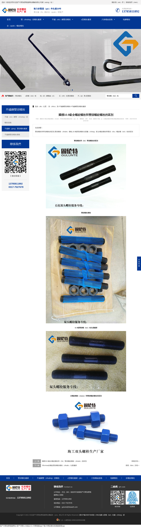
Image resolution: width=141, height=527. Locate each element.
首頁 (9, 19)
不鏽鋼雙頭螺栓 (64, 106)
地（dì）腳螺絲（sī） (47, 96)
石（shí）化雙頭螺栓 (66, 96)
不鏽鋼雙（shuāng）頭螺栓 (48, 478)
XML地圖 (99, 515)
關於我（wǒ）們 (117, 2)
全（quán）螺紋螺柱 (15, 26)
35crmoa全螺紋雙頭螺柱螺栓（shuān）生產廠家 (59, 465)
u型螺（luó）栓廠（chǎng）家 (114, 515)
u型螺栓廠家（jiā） (75, 478)
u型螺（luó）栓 (30, 96)
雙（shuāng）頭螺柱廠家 (31, 19)
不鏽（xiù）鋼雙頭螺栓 (61, 19)
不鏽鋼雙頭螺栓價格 (12, 135)
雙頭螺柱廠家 (23, 478)
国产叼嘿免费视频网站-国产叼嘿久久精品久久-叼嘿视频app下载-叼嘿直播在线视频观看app (32, 526)
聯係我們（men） (132, 2)
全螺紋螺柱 (130, 478)
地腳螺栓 (126, 19)
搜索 (135, 96)
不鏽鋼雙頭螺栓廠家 (78, 106)
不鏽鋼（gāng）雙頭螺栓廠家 (16, 129)
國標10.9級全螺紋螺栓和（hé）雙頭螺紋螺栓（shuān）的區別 (64, 461)
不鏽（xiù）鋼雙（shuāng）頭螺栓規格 (16, 120)
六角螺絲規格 (107, 19)
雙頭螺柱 (18, 96)
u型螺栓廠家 (86, 19)
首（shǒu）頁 (53, 106)
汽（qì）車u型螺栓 (84, 96)
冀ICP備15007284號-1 (87, 515)
